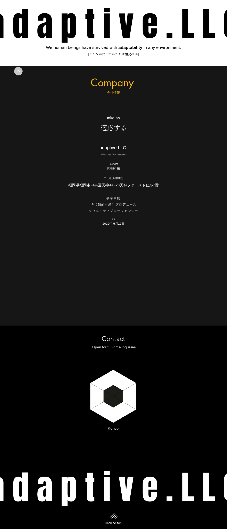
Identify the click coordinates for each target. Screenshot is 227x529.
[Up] (18, 71)
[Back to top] (113, 515)
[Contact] (113, 339)
